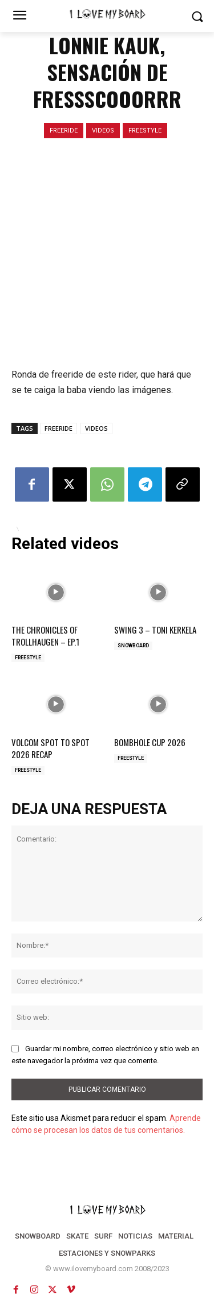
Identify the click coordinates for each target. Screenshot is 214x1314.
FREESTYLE (145, 130)
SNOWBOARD (133, 645)
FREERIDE (63, 130)
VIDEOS (103, 130)
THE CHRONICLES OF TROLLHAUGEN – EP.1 (45, 635)
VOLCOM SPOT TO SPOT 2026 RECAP (50, 748)
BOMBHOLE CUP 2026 (149, 742)
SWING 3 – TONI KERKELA (155, 629)
